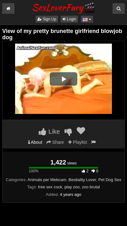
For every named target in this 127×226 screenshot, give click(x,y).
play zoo (72, 187)
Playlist (77, 142)
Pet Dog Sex (109, 179)
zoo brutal (91, 187)
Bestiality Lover (82, 179)
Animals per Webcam (47, 179)
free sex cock (50, 187)
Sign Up (46, 19)
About (35, 142)
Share (55, 142)
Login (69, 19)
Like (49, 131)
